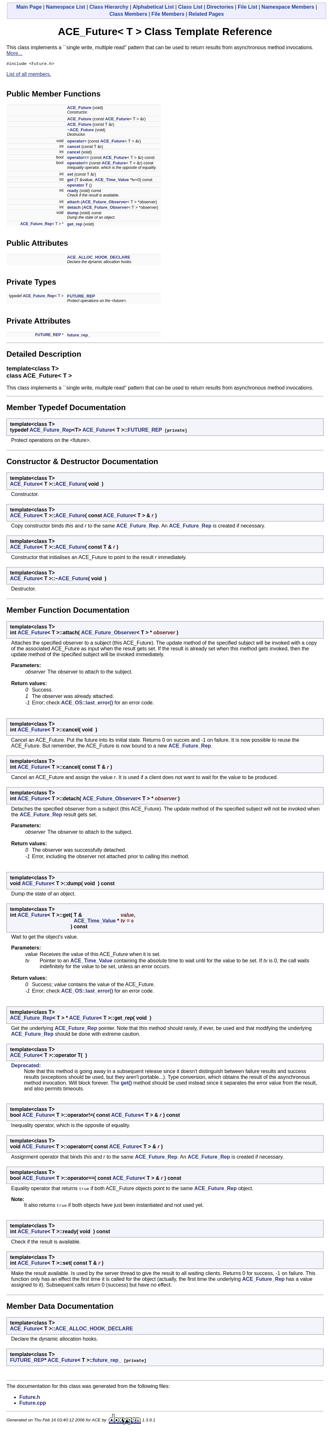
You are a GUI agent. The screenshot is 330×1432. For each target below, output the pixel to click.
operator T (77, 186)
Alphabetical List (153, 7)
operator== (78, 158)
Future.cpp (32, 1404)
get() (126, 1084)
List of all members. (28, 75)
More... (14, 53)
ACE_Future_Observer (104, 202)
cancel (73, 147)
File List (247, 7)
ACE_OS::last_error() (87, 703)
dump (72, 213)
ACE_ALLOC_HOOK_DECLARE (98, 258)
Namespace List (65, 7)
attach (73, 202)
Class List (190, 7)
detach (74, 208)
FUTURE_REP (81, 297)
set (70, 175)
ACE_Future (79, 108)
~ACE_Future (80, 130)
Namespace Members (287, 7)
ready (72, 191)
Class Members (128, 14)
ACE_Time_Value (112, 180)
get (70, 180)
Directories (220, 7)
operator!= (77, 163)
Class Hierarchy (108, 7)
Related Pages (206, 14)
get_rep (74, 225)
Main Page (29, 7)
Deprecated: (26, 1066)
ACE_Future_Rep (36, 225)
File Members (167, 14)
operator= (76, 142)
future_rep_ (78, 336)
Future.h (29, 1398)
